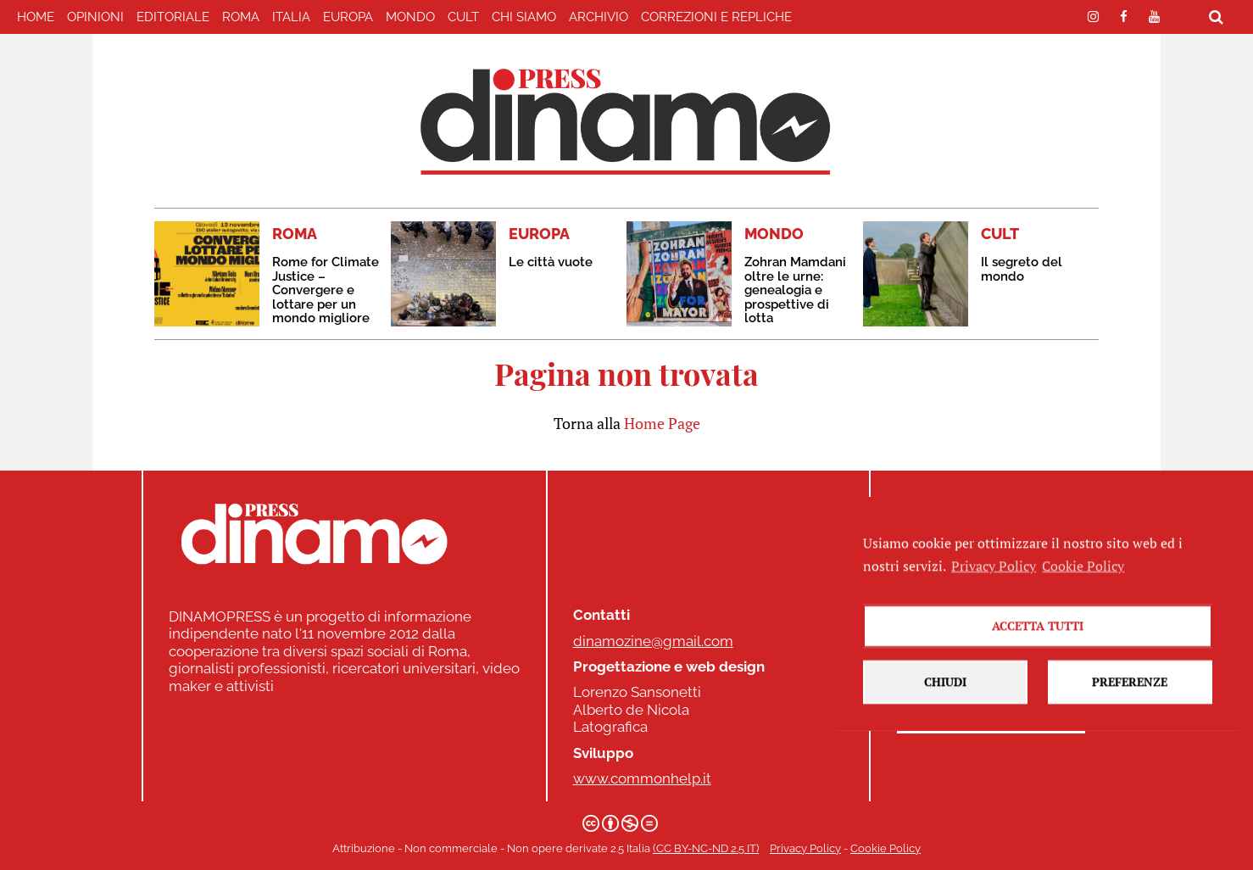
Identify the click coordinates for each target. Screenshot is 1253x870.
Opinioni (95, 17)
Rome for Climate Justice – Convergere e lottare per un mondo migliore (325, 290)
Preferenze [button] (1129, 695)
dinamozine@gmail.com (653, 641)
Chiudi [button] (945, 695)
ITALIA (291, 17)
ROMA (240, 17)
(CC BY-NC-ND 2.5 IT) (706, 848)
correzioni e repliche (716, 17)
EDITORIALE (172, 17)
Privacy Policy (805, 848)
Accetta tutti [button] (1037, 639)
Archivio (598, 17)
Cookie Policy (885, 848)
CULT (463, 17)
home (35, 17)
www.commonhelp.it (642, 778)
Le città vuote (551, 262)
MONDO (410, 17)
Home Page (662, 423)
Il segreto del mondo (1021, 269)
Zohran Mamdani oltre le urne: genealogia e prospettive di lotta (795, 290)
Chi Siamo (524, 17)
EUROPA (348, 17)
